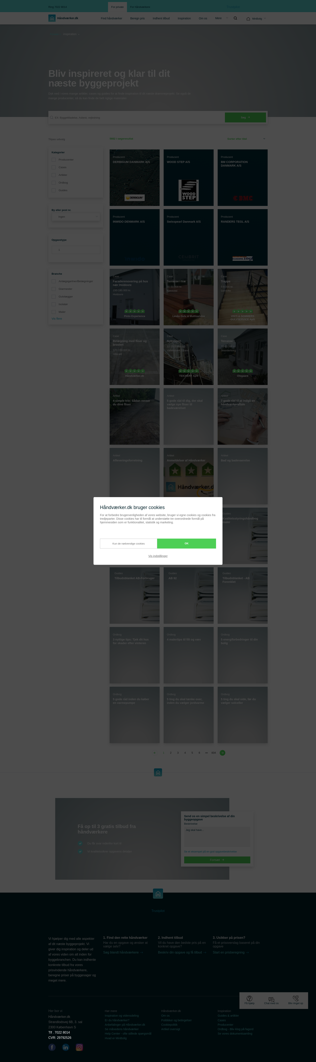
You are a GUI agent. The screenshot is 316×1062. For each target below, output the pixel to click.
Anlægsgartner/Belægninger (76, 281)
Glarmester (65, 288)
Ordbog (63, 182)
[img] (235, 18)
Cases (63, 167)
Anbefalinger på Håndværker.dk (125, 1024)
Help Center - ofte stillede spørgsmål (128, 1033)
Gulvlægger (66, 296)
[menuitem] (111, 18)
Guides (63, 190)
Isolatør (63, 304)
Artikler (63, 174)
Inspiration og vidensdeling (122, 1015)
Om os (203, 18)
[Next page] (222, 753)
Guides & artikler (228, 1015)
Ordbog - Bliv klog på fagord (235, 1029)
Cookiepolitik (169, 1024)
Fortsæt (217, 860)
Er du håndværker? (117, 1020)
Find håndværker (111, 18)
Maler (62, 311)
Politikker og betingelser (176, 1020)
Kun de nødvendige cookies (124, 543)
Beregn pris (137, 18)
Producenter (66, 159)
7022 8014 (62, 1032)
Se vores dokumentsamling (235, 1033)
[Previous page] (155, 753)
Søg (245, 117)
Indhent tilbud (161, 18)
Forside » (55, 34)
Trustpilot (233, 7)
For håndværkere (140, 6)
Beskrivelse (191, 823)
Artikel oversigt (170, 1029)
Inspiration (184, 18)
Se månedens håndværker (122, 1029)
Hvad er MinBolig (116, 1038)
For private (117, 6)
